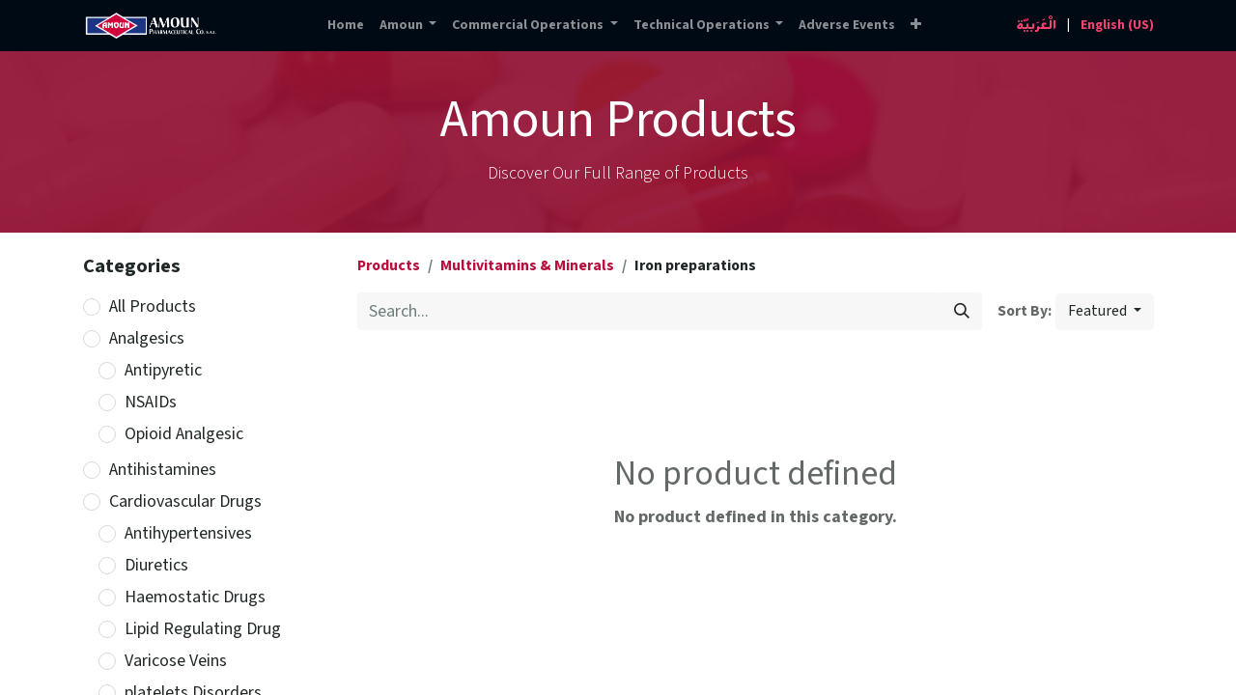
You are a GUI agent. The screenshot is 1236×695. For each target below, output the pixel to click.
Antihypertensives (188, 533)
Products (388, 266)
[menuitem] (346, 25)
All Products (152, 306)
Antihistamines (162, 470)
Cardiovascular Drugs (185, 501)
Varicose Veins (176, 661)
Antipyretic (163, 370)
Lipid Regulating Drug (203, 629)
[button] (916, 25)
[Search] (961, 311)
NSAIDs (151, 402)
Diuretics (156, 565)
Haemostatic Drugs (195, 597)
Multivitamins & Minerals (527, 266)
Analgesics (146, 338)
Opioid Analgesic (184, 434)
